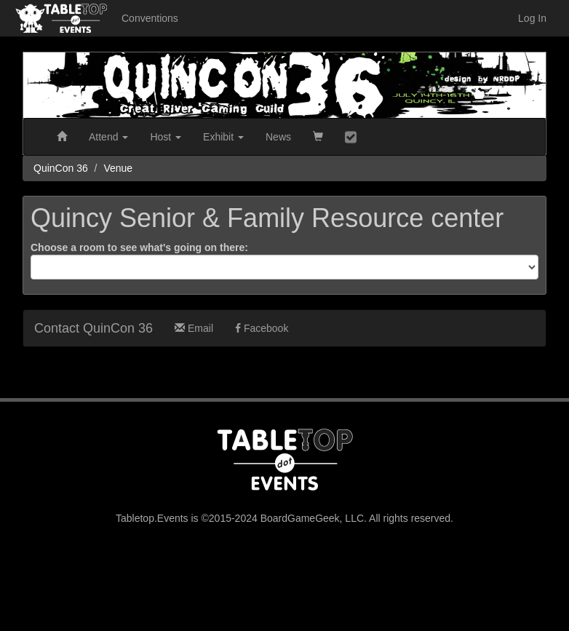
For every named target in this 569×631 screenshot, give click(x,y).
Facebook (261, 328)
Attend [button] (108, 137)
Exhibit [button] (223, 137)
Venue (117, 168)
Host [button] (165, 137)
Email (194, 328)
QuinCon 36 (60, 168)
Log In (532, 18)
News (278, 137)
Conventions (150, 18)
